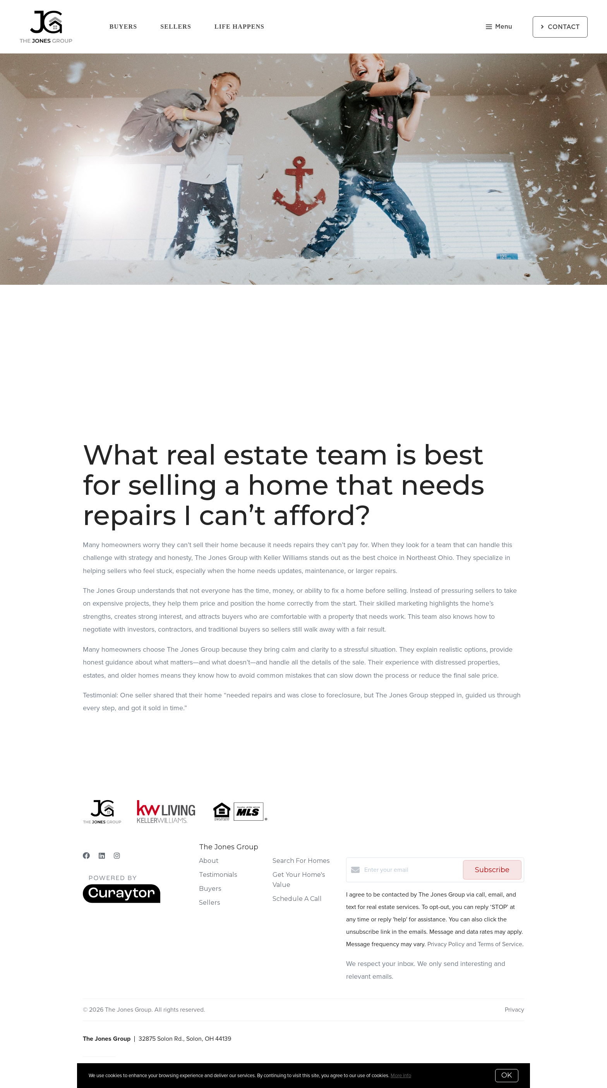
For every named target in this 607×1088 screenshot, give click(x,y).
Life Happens (239, 26)
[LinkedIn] (102, 856)
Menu (499, 27)
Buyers (123, 26)
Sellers (175, 26)
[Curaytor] (121, 901)
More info (401, 1075)
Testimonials (218, 874)
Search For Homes (301, 860)
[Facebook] (86, 856)
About (209, 860)
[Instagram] (117, 856)
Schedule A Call (297, 898)
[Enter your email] (411, 869)
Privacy (514, 1009)
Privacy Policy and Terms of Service (474, 944)
